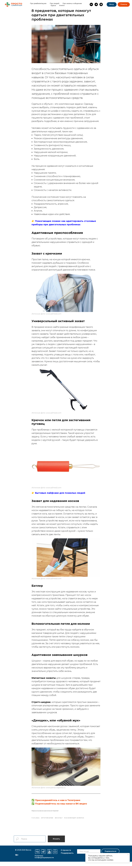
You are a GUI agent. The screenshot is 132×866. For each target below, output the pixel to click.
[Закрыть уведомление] (128, 855)
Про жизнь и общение (72, 3)
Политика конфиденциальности (44, 861)
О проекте (66, 854)
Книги (61, 5)
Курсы (53, 5)
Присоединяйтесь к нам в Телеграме (57, 802)
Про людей (54, 3)
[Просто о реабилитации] (91, 4)
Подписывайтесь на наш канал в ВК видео (61, 805)
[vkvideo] (101, 4)
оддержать (67, 857)
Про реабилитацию (38, 3)
